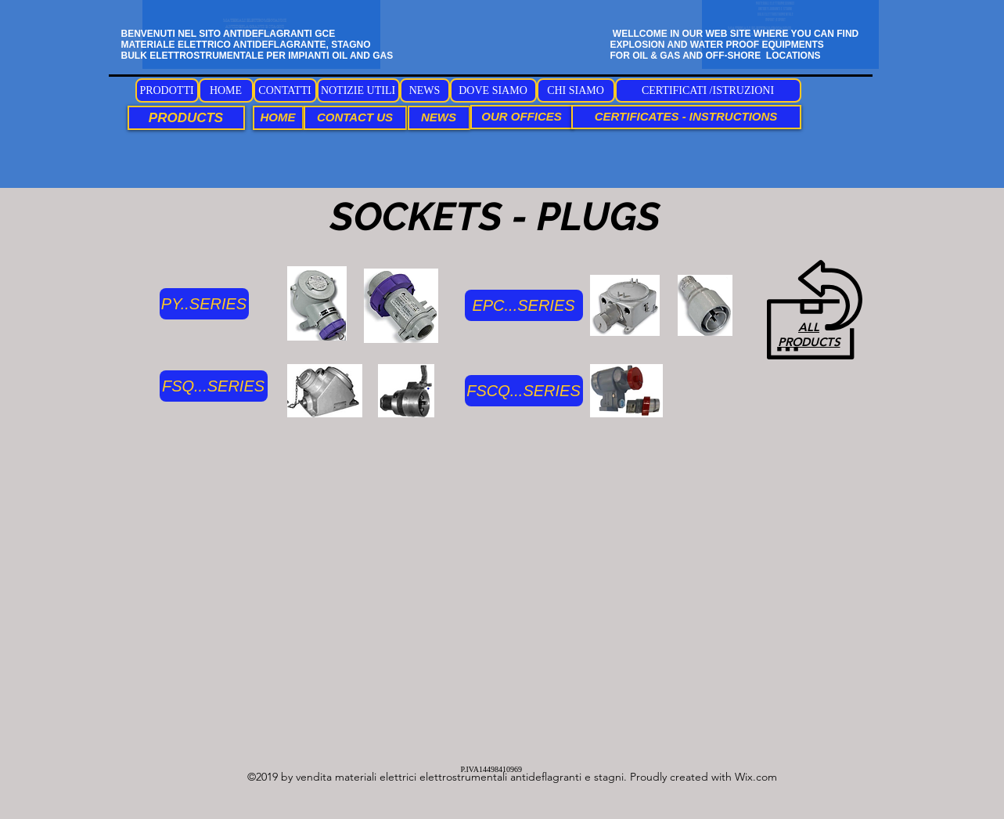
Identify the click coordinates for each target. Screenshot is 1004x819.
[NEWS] (425, 90)
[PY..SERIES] (204, 303)
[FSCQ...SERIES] (524, 390)
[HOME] (226, 90)
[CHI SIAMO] (576, 90)
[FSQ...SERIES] (214, 386)
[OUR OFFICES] (522, 117)
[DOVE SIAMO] (493, 90)
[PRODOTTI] (167, 90)
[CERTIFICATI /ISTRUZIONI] (708, 90)
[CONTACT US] (355, 118)
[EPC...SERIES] (524, 305)
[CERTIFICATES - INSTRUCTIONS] (686, 117)
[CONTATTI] (285, 90)
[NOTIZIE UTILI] (358, 90)
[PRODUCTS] (186, 118)
